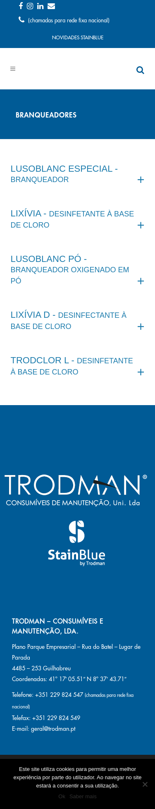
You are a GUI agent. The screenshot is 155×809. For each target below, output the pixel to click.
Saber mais (83, 796)
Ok (61, 796)
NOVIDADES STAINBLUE (77, 37)
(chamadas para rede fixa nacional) (64, 20)
